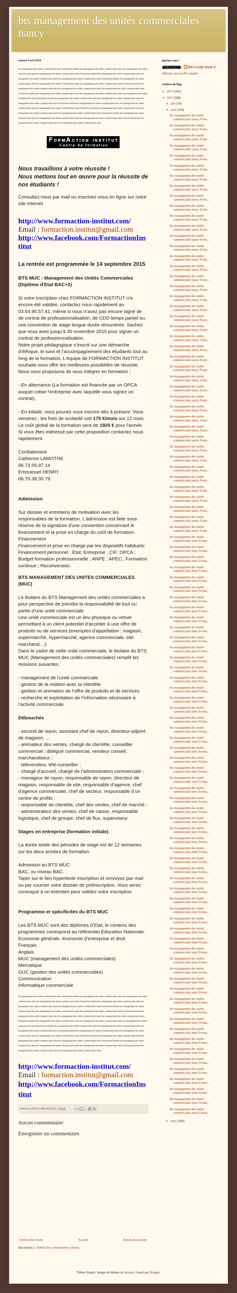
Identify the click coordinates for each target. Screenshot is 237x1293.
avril (173, 110)
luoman (129, 1272)
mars (174, 1121)
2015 (170, 97)
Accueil (83, 1240)
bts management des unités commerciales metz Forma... (189, 538)
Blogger (154, 1272)
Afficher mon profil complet (180, 73)
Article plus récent (31, 1240)
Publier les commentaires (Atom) (58, 1247)
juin (173, 103)
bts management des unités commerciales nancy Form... (189, 117)
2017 (170, 91)
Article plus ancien (135, 1240)
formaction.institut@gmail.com (87, 229)
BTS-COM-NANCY (202, 67)
